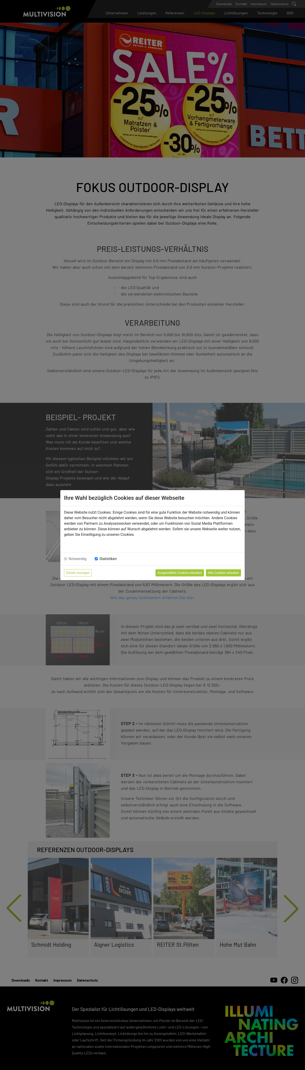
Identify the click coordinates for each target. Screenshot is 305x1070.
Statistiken (108, 559)
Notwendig (77, 559)
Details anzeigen (78, 573)
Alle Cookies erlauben (223, 573)
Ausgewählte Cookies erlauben (180, 573)
